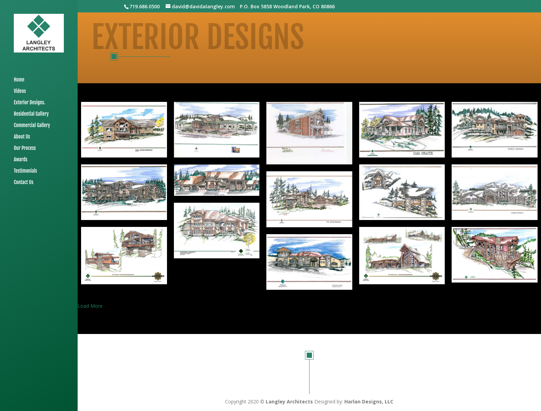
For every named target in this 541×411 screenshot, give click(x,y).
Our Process (25, 148)
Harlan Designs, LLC (368, 401)
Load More (90, 306)
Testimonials (25, 171)
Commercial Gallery (32, 125)
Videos (20, 91)
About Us (22, 137)
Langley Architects (289, 401)
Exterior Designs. (29, 102)
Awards (20, 159)
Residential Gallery (31, 114)
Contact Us (23, 182)
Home (19, 80)
